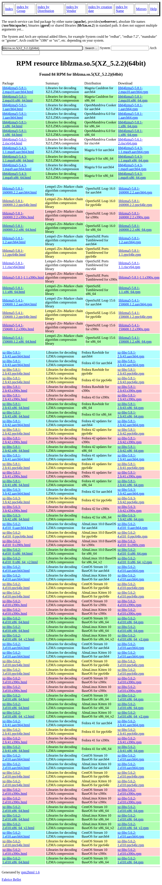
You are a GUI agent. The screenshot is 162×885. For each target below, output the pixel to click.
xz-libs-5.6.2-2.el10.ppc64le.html (16, 774)
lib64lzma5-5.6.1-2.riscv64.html (14, 141)
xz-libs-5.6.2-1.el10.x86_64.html (15, 860)
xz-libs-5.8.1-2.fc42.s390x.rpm (129, 440)
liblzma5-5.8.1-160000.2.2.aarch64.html (19, 190)
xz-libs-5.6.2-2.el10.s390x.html (14, 791)
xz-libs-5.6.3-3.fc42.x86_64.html (15, 517)
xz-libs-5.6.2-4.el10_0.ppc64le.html (17, 534)
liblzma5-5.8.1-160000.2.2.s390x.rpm (134, 215)
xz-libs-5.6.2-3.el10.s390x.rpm (129, 680)
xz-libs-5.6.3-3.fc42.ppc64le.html (16, 500)
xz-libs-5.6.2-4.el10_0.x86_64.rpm (132, 551)
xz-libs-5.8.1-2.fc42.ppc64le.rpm (130, 431)
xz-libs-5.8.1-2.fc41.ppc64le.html (16, 466)
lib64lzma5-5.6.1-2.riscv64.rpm (130, 141)
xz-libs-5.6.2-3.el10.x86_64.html (15, 697)
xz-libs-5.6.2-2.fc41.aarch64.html (16, 723)
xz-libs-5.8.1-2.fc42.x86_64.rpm (130, 448)
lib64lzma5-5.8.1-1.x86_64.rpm (130, 124)
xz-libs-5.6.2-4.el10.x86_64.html (15, 620)
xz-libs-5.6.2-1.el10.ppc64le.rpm (130, 843)
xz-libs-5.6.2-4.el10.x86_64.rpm (130, 620)
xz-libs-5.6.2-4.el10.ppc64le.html (16, 586)
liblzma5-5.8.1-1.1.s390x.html (23, 277)
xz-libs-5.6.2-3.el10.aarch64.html (16, 646)
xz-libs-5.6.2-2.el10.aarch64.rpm (130, 757)
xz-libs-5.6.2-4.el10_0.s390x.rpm (131, 543)
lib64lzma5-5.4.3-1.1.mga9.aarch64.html (18, 150)
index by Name (122, 9)
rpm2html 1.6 (30, 872)
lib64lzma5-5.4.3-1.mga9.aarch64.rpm (132, 167)
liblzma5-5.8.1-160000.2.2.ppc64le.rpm (135, 203)
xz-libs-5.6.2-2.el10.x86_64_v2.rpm (132, 826)
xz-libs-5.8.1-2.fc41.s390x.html (14, 474)
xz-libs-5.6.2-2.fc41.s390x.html (14, 740)
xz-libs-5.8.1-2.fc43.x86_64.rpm (130, 406)
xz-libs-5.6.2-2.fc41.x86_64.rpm (130, 749)
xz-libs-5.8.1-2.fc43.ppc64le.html (16, 371)
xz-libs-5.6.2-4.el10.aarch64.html (16, 568)
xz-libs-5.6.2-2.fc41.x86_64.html (15, 749)
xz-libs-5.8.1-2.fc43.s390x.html (14, 388)
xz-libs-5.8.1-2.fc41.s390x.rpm (129, 474)
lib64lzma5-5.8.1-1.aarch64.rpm (130, 107)
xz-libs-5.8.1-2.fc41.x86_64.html (15, 483)
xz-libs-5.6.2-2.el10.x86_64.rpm (130, 809)
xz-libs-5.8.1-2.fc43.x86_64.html (15, 406)
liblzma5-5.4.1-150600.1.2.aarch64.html (19, 302)
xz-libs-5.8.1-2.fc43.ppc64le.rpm (130, 371)
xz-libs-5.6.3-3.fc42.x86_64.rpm (130, 517)
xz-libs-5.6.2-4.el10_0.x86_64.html (17, 551)
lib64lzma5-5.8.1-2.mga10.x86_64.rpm (132, 98)
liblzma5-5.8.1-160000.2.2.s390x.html (18, 215)
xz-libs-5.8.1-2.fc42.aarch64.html (16, 423)
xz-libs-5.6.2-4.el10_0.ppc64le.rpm (132, 534)
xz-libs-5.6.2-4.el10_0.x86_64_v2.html (20, 560)
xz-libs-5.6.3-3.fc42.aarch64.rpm (130, 491)
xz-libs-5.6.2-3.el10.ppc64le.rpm (130, 663)
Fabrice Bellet (11, 879)
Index (9, 9)
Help (153, 9)
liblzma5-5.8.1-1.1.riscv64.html (13, 265)
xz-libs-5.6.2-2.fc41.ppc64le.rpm (130, 731)
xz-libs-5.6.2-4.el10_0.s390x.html (16, 543)
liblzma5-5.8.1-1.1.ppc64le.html (14, 252)
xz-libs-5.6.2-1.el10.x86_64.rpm (130, 860)
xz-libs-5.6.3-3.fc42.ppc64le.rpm (130, 500)
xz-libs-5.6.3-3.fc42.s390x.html (14, 508)
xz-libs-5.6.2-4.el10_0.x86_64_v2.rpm (134, 560)
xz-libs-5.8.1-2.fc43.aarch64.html (16, 354)
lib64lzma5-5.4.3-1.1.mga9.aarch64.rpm (133, 150)
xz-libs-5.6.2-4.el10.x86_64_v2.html (18, 637)
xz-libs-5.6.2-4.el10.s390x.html (14, 603)
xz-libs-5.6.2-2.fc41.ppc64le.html (16, 731)
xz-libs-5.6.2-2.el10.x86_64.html (15, 809)
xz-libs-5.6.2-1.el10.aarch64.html (16, 834)
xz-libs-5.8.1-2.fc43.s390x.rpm (129, 388)
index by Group (23, 9)
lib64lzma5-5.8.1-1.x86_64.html (14, 124)
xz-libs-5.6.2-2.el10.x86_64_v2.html (18, 826)
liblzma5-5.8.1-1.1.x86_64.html (13, 290)
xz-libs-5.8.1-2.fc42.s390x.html (14, 440)
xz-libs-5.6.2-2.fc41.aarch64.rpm (130, 723)
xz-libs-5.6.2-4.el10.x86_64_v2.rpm (132, 637)
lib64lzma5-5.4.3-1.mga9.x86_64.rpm (132, 175)
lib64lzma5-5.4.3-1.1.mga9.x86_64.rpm (133, 158)
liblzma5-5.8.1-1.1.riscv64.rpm (129, 265)
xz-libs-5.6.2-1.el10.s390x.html (14, 851)
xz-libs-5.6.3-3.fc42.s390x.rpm (129, 508)
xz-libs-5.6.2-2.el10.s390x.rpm (129, 791)
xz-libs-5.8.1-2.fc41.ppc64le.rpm (130, 466)
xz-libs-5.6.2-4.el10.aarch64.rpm (130, 568)
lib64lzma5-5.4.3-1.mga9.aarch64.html (17, 167)
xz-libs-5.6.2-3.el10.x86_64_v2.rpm (132, 714)
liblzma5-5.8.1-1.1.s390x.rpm (139, 277)
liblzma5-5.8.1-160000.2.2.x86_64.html (19, 227)
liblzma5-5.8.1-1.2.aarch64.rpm (130, 240)
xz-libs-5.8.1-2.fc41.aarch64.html (16, 457)
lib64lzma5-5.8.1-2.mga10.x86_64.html (17, 98)
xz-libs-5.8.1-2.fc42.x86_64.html (15, 448)
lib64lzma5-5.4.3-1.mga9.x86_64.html (16, 175)
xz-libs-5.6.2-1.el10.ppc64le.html (16, 843)
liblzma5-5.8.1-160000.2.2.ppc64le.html (19, 203)
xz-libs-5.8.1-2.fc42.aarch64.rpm (130, 423)
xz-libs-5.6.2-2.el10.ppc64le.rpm (130, 774)
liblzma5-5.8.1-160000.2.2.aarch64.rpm (135, 190)
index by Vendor (72, 9)
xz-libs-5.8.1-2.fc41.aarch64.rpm (130, 457)
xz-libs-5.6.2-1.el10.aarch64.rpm (130, 834)
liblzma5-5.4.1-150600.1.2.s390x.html (18, 327)
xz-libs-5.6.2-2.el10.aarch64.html (16, 757)
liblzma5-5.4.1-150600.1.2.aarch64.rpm (135, 302)
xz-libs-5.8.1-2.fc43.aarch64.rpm (130, 354)
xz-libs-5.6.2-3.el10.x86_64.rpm (130, 697)
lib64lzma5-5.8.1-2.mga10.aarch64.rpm (133, 90)
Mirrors (141, 9)
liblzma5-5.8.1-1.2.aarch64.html (14, 240)
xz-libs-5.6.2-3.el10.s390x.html (14, 680)
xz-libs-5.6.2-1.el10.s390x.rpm (129, 851)
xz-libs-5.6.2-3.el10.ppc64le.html (16, 663)
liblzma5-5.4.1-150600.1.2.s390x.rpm (134, 327)
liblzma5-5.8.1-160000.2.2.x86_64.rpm (135, 227)
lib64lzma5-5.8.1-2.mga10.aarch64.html (17, 90)
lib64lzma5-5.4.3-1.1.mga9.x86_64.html (17, 158)
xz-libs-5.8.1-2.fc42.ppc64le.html (16, 431)
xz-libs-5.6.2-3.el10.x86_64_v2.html (18, 714)
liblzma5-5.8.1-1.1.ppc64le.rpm (130, 252)
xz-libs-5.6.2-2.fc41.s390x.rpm (129, 740)
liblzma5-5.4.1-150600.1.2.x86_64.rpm (135, 339)
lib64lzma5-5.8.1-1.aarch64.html (14, 107)
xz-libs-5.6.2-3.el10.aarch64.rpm (130, 646)
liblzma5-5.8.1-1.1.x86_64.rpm (130, 290)
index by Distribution (46, 9)
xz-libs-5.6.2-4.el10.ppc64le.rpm (130, 586)
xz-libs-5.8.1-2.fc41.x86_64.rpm (130, 483)
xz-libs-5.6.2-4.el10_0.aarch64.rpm (132, 526)
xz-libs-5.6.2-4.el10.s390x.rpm (129, 603)
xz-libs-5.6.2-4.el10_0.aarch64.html (17, 526)
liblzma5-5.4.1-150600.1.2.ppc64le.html (19, 315)
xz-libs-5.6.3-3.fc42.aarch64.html (16, 491)
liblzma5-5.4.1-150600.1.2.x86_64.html (19, 339)
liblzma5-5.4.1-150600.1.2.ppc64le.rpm (135, 315)
